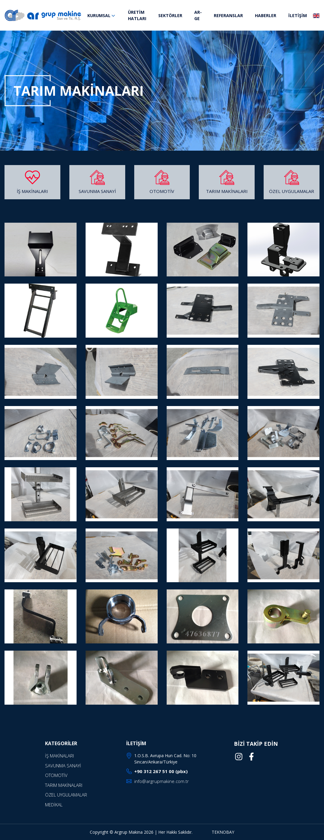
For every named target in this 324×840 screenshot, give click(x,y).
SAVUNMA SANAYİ (97, 191)
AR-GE (198, 15)
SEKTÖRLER (170, 15)
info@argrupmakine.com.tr (161, 781)
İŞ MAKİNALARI (32, 191)
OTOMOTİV (162, 191)
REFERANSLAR (228, 15)
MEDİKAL (53, 805)
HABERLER (265, 15)
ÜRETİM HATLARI (137, 15)
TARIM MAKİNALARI (227, 191)
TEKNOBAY (223, 832)
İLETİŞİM (297, 15)
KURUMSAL (101, 15)
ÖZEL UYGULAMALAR (291, 191)
